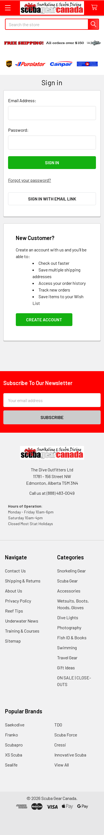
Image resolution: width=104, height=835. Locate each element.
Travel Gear (67, 657)
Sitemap (13, 640)
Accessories (68, 590)
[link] (52, 821)
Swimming (67, 647)
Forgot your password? (29, 180)
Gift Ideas (66, 667)
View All (61, 764)
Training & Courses (22, 630)
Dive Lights (67, 617)
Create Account (44, 319)
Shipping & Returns (22, 580)
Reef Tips (14, 610)
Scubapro (14, 744)
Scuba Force (65, 734)
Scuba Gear (67, 580)
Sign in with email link (52, 198)
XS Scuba (13, 754)
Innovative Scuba (70, 754)
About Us (13, 590)
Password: (18, 130)
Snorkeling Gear (71, 570)
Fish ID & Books (72, 637)
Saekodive (14, 724)
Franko (11, 734)
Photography (69, 627)
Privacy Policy (18, 600)
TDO (58, 724)
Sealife (11, 764)
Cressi (60, 744)
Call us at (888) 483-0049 (52, 493)
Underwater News (21, 620)
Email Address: (22, 100)
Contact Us (15, 570)
